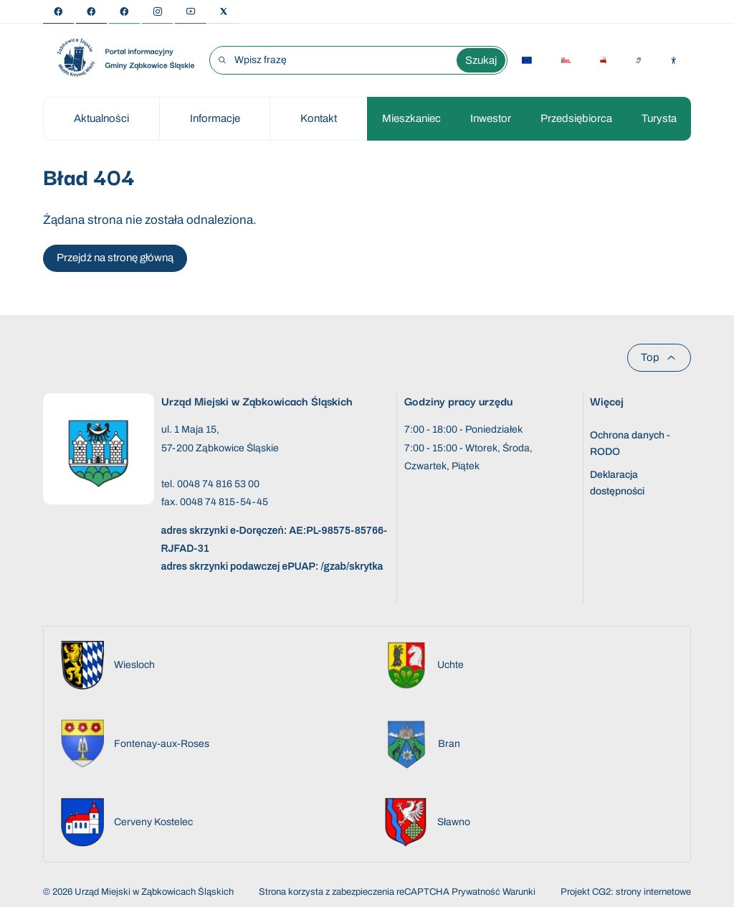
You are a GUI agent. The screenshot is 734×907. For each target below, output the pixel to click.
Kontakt (318, 118)
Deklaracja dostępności (617, 482)
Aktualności (101, 118)
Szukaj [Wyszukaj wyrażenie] (481, 60)
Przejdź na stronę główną (115, 257)
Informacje (215, 118)
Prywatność (476, 892)
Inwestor (490, 118)
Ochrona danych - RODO (630, 443)
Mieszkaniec (411, 118)
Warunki (518, 892)
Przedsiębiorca (576, 118)
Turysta (659, 118)
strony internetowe (653, 892)
